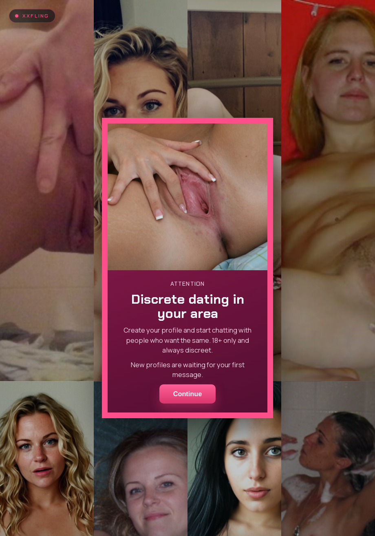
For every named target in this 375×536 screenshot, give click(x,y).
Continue (187, 393)
